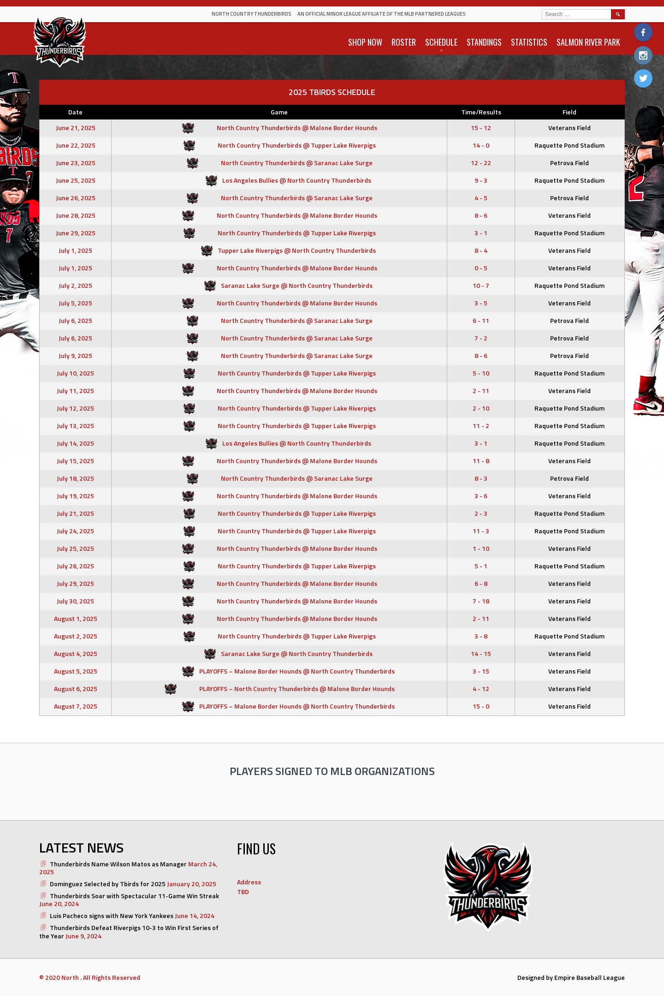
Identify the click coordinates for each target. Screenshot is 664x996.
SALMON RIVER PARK (588, 42)
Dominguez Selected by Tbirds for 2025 (108, 884)
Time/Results (481, 112)
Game (279, 112)
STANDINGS (484, 42)
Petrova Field (569, 162)
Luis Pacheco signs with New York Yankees (111, 915)
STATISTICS (529, 42)
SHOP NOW (365, 42)
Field (569, 112)
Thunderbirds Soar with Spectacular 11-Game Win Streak (134, 896)
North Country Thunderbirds (251, 14)
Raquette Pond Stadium (569, 145)
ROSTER (403, 42)
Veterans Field (569, 127)
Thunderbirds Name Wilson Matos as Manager (118, 864)
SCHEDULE (441, 42)
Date (75, 112)
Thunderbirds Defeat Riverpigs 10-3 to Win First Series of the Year (129, 932)
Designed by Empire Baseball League (571, 977)
